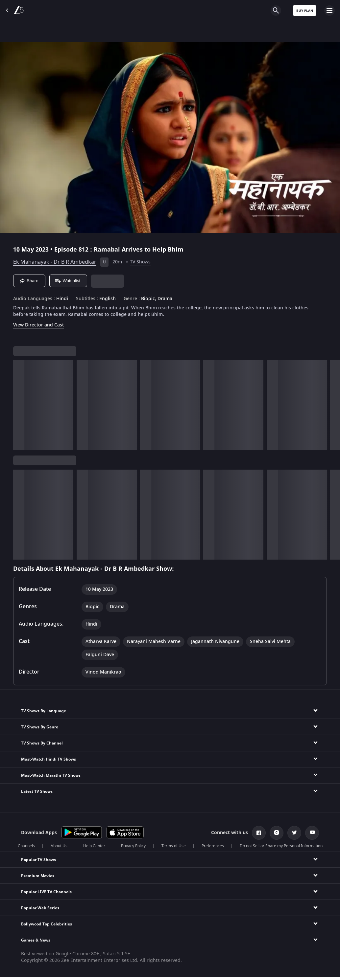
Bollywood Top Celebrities (46, 924)
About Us (59, 846)
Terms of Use (173, 846)
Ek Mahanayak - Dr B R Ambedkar (54, 262)
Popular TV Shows (38, 860)
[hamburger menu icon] (329, 10)
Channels (26, 846)
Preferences (213, 846)
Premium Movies (37, 876)
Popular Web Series (40, 908)
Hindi (62, 299)
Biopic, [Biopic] (148, 299)
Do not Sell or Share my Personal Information (281, 846)
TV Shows (140, 261)
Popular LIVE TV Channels (46, 892)
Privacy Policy (133, 846)
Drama (165, 299)
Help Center (94, 846)
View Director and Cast (38, 325)
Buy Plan (304, 10)
